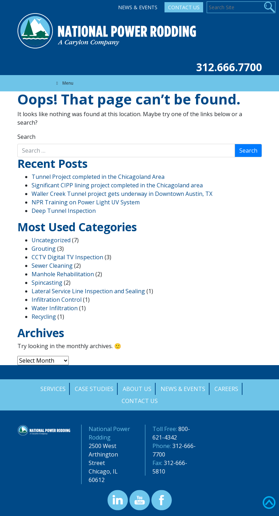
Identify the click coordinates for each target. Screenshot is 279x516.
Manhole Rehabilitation (63, 274)
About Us (137, 389)
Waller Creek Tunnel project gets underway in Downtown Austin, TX (122, 194)
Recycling (44, 317)
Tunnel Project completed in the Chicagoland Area (98, 177)
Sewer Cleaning (52, 266)
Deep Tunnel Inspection (64, 211)
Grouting (44, 249)
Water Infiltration (55, 308)
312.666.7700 (229, 67)
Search (26, 137)
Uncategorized (51, 240)
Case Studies (94, 389)
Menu (63, 83)
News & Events (137, 7)
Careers (226, 389)
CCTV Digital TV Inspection (67, 257)
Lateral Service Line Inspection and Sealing (88, 291)
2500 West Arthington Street (103, 454)
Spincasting (47, 283)
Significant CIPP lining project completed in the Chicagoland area (117, 185)
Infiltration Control (57, 300)
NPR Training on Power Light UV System (86, 202)
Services (53, 389)
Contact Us (184, 7)
